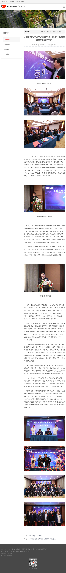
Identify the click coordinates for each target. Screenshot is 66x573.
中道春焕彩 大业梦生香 (35, 536)
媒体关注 (7, 49)
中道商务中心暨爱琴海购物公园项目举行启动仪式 (42, 539)
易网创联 (9, 555)
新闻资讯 (54, 31)
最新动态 (7, 39)
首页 (48, 31)
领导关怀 (7, 44)
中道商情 (7, 54)
